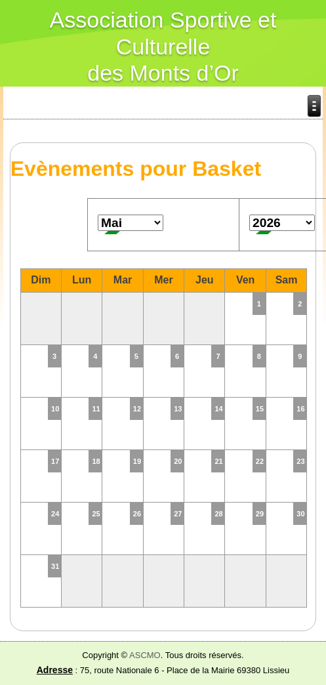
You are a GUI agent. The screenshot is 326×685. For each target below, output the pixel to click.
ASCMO (145, 655)
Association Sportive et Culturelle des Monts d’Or (163, 46)
